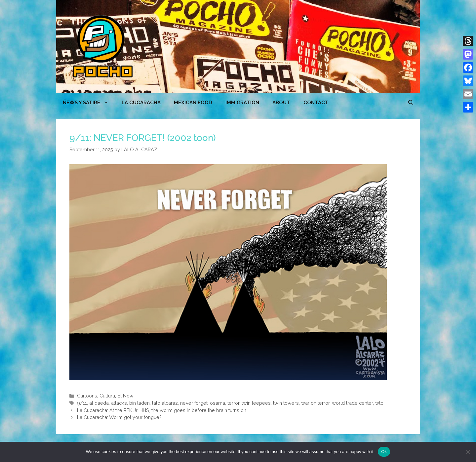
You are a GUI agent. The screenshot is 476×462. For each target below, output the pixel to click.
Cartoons (87, 395)
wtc (379, 403)
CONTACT (316, 103)
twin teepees (256, 403)
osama (217, 403)
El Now (125, 395)
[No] (467, 451)
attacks (119, 403)
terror (233, 403)
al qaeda (99, 403)
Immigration (242, 103)
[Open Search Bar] (411, 103)
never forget (194, 403)
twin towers (286, 403)
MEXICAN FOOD (193, 103)
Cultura (107, 395)
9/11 (82, 403)
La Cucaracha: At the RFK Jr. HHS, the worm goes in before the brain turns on (161, 410)
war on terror (315, 403)
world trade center (352, 403)
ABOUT (281, 103)
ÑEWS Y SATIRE (89, 103)
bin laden (139, 403)
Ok (384, 451)
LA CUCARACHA (141, 103)
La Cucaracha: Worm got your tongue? (119, 417)
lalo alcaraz (165, 403)
